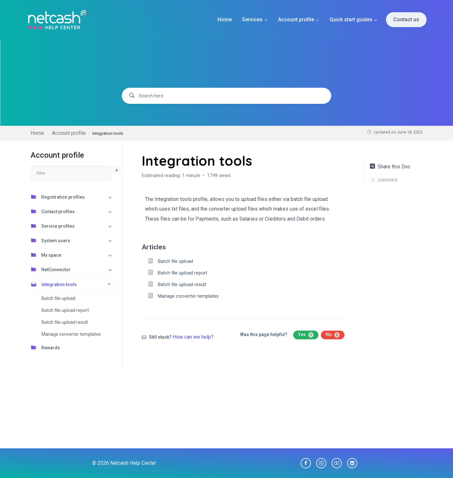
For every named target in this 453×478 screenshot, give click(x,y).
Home (224, 19)
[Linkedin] (352, 463)
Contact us (406, 19)
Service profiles (53, 226)
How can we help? (193, 337)
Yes (305, 335)
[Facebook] (306, 463)
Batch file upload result (65, 322)
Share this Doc (390, 167)
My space (46, 255)
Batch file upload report (65, 310)
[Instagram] (321, 463)
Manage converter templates (71, 334)
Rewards (45, 347)
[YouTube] (337, 463)
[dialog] (441, 465)
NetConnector (51, 269)
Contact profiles (53, 211)
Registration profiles (58, 197)
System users (50, 240)
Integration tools (54, 284)
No (333, 335)
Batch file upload (58, 298)
